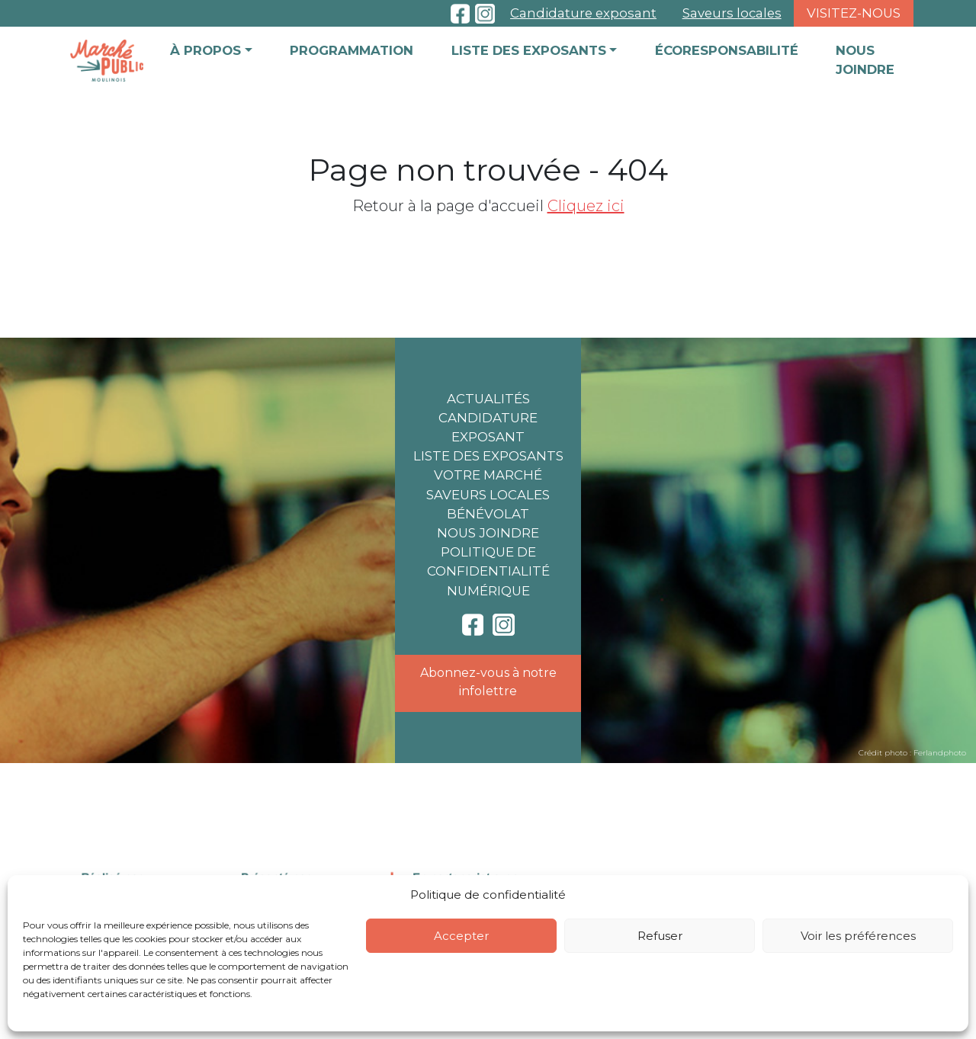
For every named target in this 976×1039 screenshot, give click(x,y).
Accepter (461, 935)
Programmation (351, 50)
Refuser (659, 935)
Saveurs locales (732, 13)
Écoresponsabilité (726, 50)
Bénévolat (488, 513)
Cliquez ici (585, 206)
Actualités (488, 398)
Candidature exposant (583, 13)
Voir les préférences (858, 935)
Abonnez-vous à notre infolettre (488, 681)
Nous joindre (865, 60)
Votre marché (488, 475)
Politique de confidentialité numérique (488, 571)
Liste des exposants (528, 50)
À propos (205, 50)
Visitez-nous (854, 13)
